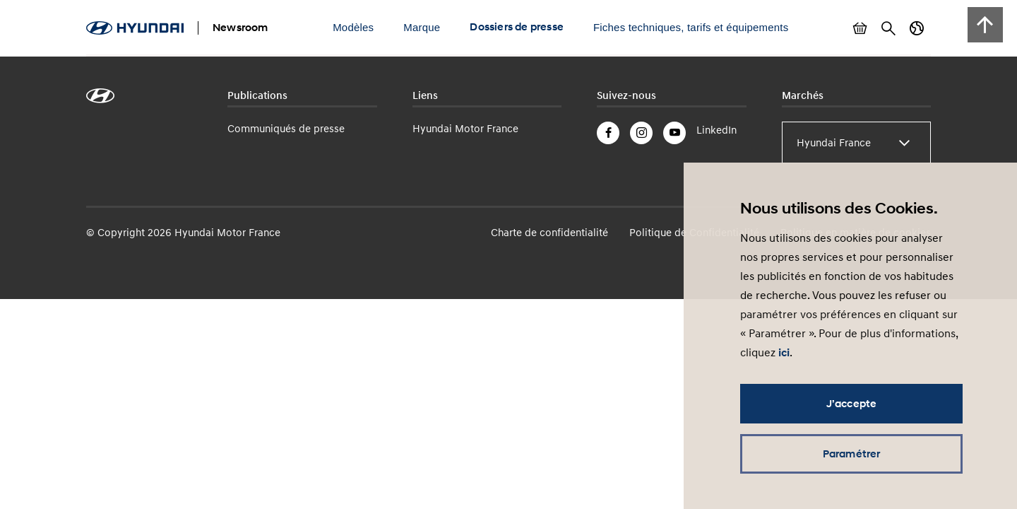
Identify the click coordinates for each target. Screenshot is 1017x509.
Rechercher (888, 28)
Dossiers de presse (517, 27)
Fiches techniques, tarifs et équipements (690, 27)
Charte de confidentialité (549, 232)
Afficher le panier (860, 28)
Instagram (641, 133)
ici (784, 353)
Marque (421, 27)
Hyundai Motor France (465, 128)
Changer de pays (917, 28)
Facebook (608, 133)
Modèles (353, 27)
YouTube (674, 133)
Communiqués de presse (286, 128)
